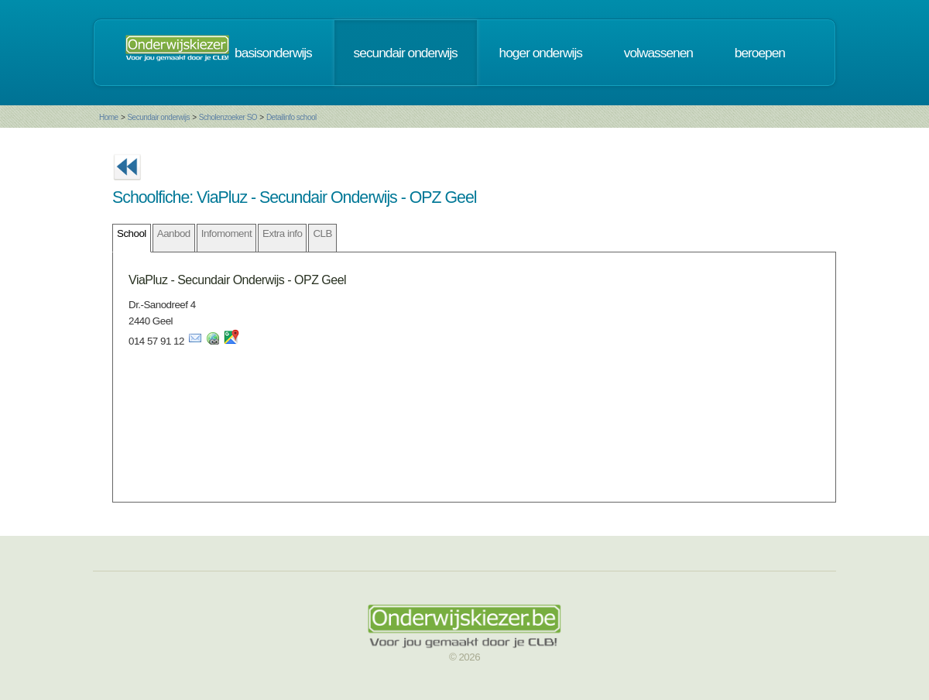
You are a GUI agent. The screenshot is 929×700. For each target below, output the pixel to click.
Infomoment (226, 233)
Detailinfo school (291, 117)
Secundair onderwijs (158, 117)
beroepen (760, 52)
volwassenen (658, 52)
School (131, 233)
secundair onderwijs (406, 52)
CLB (322, 233)
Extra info (282, 233)
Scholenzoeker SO (228, 117)
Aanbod (173, 233)
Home (108, 117)
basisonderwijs (273, 52)
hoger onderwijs (540, 52)
